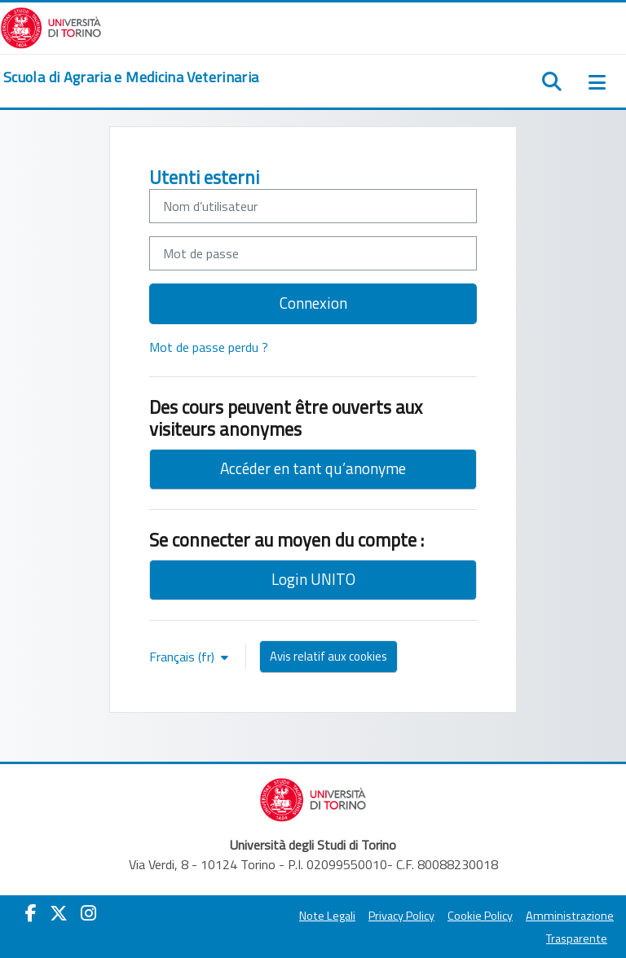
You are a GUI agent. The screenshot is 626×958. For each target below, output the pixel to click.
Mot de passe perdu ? (208, 347)
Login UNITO (313, 579)
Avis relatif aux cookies (328, 656)
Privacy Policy (401, 916)
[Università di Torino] (51, 26)
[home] (130, 77)
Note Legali (327, 916)
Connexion (313, 302)
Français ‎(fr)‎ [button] (183, 656)
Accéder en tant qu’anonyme (313, 468)
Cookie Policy (480, 916)
